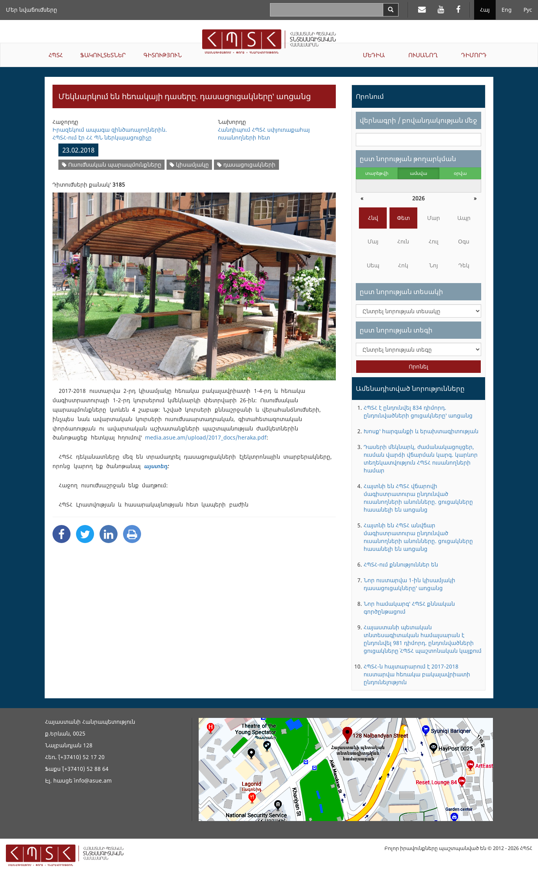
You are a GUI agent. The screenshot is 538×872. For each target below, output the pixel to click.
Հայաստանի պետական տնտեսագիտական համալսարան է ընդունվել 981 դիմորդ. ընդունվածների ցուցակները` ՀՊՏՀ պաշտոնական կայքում (423, 638)
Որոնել (418, 366)
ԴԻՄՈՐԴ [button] (474, 55)
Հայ (485, 9)
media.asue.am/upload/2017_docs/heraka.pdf (205, 437)
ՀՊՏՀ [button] (56, 55)
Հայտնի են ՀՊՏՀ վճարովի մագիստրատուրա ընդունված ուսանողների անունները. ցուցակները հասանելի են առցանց (418, 497)
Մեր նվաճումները (31, 9)
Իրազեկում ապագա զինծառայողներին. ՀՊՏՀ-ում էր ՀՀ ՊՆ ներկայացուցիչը (110, 133)
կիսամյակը (189, 164)
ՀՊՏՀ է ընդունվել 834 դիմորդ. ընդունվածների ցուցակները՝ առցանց (418, 411)
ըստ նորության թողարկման (408, 158)
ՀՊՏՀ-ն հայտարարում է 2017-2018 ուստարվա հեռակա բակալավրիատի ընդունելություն (417, 674)
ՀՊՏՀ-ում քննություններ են (401, 564)
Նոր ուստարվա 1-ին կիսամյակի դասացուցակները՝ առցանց (409, 584)
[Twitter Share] (85, 534)
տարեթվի (376, 173)
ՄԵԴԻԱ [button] (374, 55)
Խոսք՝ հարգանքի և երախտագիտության (421, 431)
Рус (528, 9)
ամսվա (418, 173)
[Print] (132, 534)
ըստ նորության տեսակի (401, 291)
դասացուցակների (246, 164)
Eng (507, 9)
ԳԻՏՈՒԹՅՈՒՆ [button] (162, 55)
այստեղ (155, 466)
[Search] (391, 9)
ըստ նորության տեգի (396, 329)
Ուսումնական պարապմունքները (111, 164)
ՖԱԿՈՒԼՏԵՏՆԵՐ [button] (103, 55)
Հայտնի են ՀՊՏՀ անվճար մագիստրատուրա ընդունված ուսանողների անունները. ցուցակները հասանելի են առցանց (418, 536)
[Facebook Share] (62, 534)
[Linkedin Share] (109, 534)
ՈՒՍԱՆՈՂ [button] (423, 55)
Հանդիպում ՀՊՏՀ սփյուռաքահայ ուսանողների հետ (264, 133)
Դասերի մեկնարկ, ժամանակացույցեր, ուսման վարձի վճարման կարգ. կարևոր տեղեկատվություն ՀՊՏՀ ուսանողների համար (421, 458)
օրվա (460, 173)
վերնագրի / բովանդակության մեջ (418, 120)
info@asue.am (93, 780)
